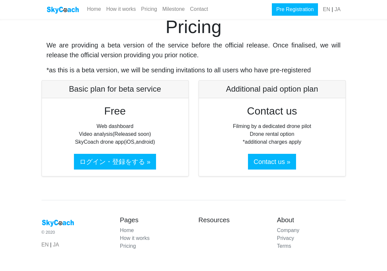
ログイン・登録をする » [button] (114, 161)
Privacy (285, 238)
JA (337, 9)
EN (326, 9)
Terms (284, 246)
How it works (121, 9)
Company (288, 230)
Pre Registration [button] (295, 9)
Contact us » (272, 161)
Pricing (149, 9)
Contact (199, 9)
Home (94, 9)
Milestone (173, 9)
